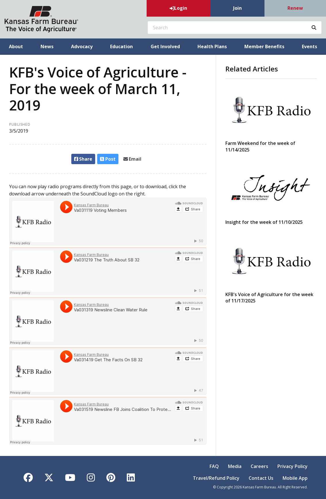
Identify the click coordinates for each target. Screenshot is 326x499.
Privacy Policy (292, 466)
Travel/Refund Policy (216, 478)
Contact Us (261, 478)
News (47, 46)
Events (309, 46)
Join (237, 8)
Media (234, 466)
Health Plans (212, 46)
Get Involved (165, 46)
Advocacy (82, 46)
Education (121, 46)
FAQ (214, 466)
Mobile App (295, 478)
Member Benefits (264, 46)
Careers (259, 466)
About (16, 46)
